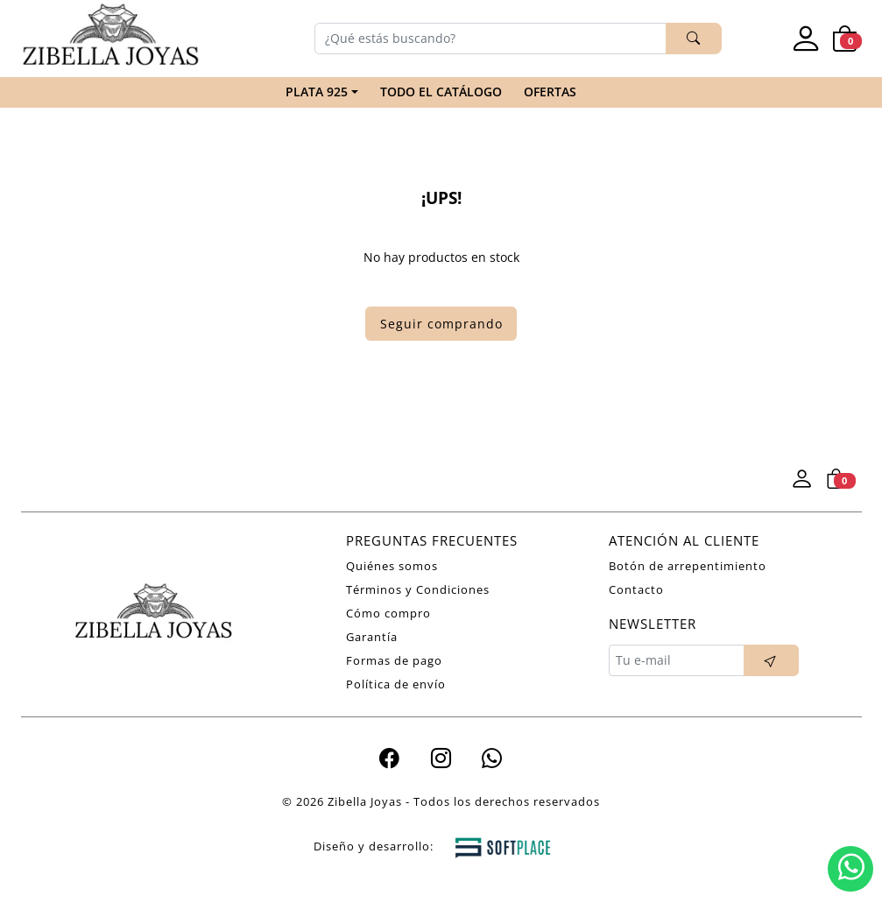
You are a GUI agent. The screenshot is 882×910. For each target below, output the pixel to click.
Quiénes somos (392, 566)
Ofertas (550, 91)
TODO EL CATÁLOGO (441, 91)
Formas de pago (394, 660)
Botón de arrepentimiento (687, 566)
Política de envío (396, 684)
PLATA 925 (317, 91)
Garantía (372, 637)
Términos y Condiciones (418, 589)
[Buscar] (490, 38)
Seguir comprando (441, 323)
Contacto (636, 589)
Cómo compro (388, 613)
